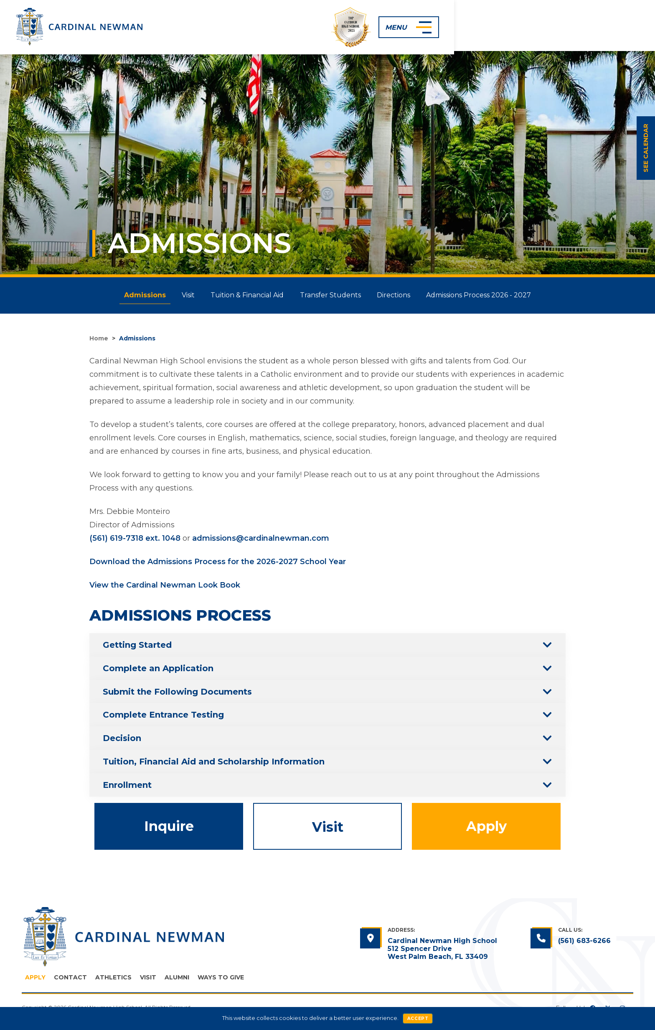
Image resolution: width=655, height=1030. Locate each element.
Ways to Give (221, 977)
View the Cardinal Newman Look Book (164, 585)
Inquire (169, 826)
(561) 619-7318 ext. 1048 (134, 538)
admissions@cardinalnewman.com (260, 538)
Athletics (113, 977)
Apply (486, 826)
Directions (399, 295)
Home (98, 338)
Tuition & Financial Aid (245, 295)
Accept (418, 1018)
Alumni (177, 977)
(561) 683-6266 (584, 941)
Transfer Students (332, 295)
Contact (70, 977)
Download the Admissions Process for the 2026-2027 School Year (217, 561)
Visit (182, 295)
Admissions (135, 295)
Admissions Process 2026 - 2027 (489, 295)
